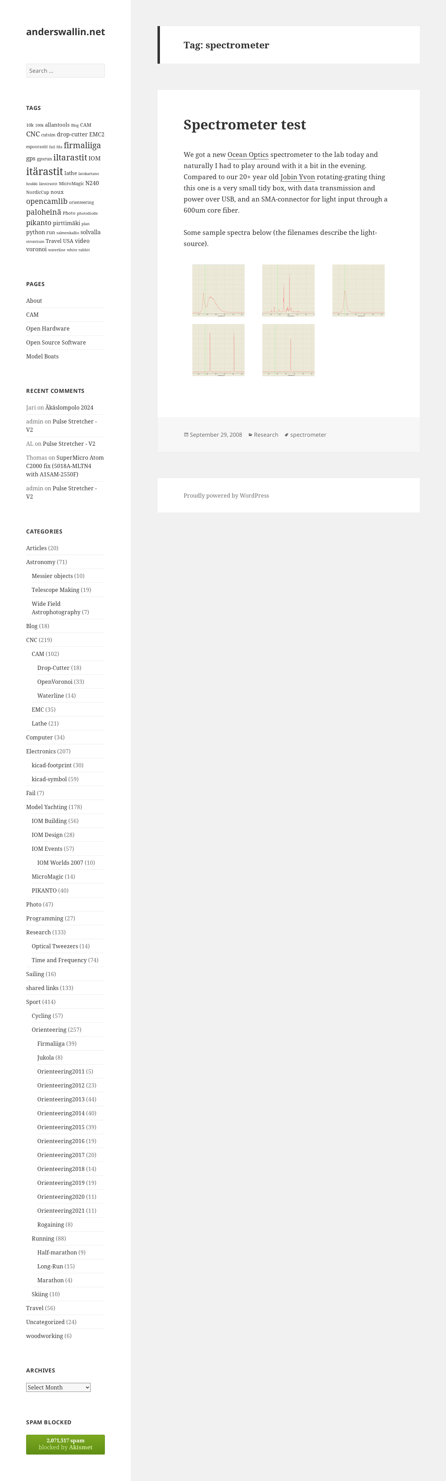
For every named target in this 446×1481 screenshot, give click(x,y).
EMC (38, 709)
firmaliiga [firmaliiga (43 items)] (82, 145)
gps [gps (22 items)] (31, 158)
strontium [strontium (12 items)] (35, 241)
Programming (44, 918)
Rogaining (50, 1224)
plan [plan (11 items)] (86, 223)
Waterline (50, 695)
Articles (36, 548)
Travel (35, 1308)
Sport (33, 1002)
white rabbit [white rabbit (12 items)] (78, 249)
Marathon (50, 1280)
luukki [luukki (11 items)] (32, 183)
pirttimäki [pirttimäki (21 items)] (66, 223)
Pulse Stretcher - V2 (69, 444)
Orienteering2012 (61, 1085)
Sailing (35, 974)
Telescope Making (55, 590)
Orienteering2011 (61, 1071)
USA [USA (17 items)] (68, 240)
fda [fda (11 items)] (59, 146)
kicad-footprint (52, 765)
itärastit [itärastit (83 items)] (44, 171)
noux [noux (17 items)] (57, 191)
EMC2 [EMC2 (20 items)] (97, 134)
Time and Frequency (59, 960)
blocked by (65, 1444)
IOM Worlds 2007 (60, 862)
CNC (31, 640)
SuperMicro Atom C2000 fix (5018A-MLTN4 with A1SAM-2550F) (65, 466)
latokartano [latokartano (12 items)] (88, 173)
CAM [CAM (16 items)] (85, 124)
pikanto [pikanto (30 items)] (39, 222)
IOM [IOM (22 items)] (95, 158)
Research (38, 932)
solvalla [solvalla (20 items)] (90, 232)
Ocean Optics (248, 154)
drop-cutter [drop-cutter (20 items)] (72, 134)
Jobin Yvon (297, 176)
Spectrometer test (245, 124)
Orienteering (49, 1029)
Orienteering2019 (61, 1183)
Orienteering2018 (61, 1169)
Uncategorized (45, 1322)
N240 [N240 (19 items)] (92, 183)
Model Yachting (46, 807)
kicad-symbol (49, 779)
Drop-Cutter (53, 668)
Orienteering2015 (61, 1127)
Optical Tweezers (55, 946)
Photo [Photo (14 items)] (69, 213)
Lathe (39, 723)
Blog (32, 626)
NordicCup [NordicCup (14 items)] (37, 192)
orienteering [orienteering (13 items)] (81, 202)
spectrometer (308, 434)
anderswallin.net (65, 31)
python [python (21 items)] (35, 232)
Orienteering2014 (61, 1113)
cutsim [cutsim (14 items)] (48, 135)
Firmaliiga (51, 1043)
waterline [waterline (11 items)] (57, 249)
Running (43, 1238)
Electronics (41, 751)
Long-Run (50, 1266)
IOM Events (47, 849)
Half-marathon (57, 1252)
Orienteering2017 (61, 1155)
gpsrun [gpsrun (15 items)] (44, 159)
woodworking (44, 1336)
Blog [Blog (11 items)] (75, 125)
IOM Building (49, 821)
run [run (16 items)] (50, 232)
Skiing (40, 1294)
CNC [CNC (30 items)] (33, 133)
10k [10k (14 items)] (30, 125)
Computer (39, 737)
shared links (42, 988)
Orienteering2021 (61, 1210)
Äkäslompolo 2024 (69, 407)
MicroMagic (47, 876)
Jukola (45, 1057)
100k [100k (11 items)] (39, 125)
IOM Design (47, 835)
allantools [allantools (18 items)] (57, 124)
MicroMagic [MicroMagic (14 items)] (71, 183)
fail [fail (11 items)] (52, 146)
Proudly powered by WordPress (226, 495)
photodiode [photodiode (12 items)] (87, 213)
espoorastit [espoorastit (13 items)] (37, 147)
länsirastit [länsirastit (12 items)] (48, 183)
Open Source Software (56, 342)
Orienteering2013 (61, 1099)
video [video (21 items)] (82, 241)
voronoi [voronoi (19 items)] (36, 249)
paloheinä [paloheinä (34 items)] (43, 212)
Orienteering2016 (61, 1141)
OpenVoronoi (54, 682)
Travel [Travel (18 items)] (54, 240)
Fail (31, 793)
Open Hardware (48, 328)
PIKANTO (44, 890)
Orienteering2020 (61, 1197)
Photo (33, 904)
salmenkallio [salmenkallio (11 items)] (67, 232)
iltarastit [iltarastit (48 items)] (70, 157)
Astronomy (40, 562)
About (34, 300)
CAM (32, 314)
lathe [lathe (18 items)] (70, 172)
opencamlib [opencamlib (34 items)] (47, 201)
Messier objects (52, 576)
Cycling (41, 1016)
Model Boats (42, 356)
